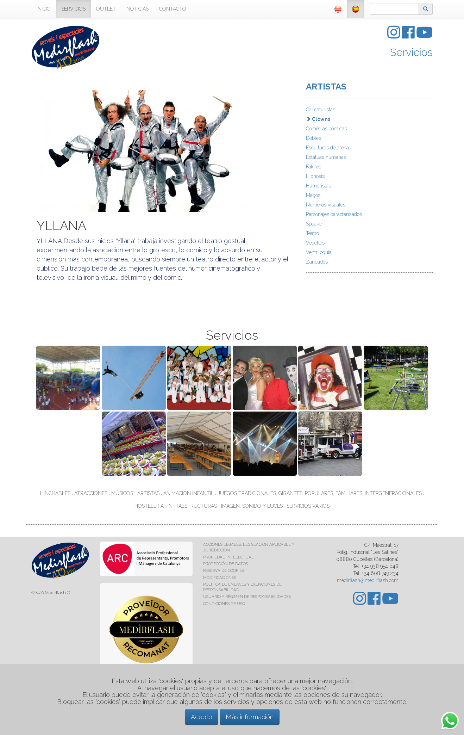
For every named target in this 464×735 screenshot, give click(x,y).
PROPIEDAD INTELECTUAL (228, 557)
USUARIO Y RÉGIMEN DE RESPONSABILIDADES (247, 596)
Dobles (313, 138)
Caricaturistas (320, 109)
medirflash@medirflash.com (368, 580)
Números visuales (325, 205)
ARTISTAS (326, 86)
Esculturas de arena (327, 147)
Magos (313, 195)
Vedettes (315, 243)
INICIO (44, 9)
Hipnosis (315, 176)
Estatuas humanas (326, 157)
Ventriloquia (319, 252)
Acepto (201, 717)
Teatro (312, 233)
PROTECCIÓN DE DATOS (225, 563)
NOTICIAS (137, 9)
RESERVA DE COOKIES (223, 570)
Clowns (318, 119)
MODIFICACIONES (219, 577)
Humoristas (318, 186)
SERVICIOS (73, 9)
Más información (250, 717)
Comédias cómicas (326, 128)
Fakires (313, 166)
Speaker (314, 224)
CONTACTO (172, 9)
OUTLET (106, 9)
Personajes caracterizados (334, 214)
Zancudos (317, 262)
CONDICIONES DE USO (224, 603)
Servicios (411, 52)
